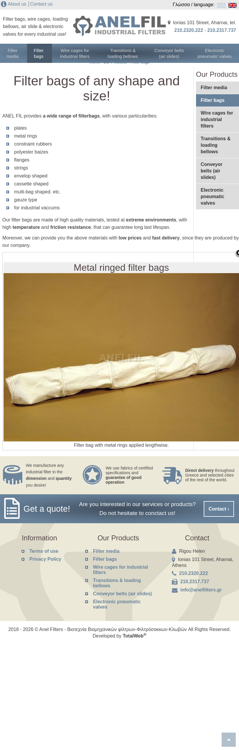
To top (228, 739)
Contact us (41, 3)
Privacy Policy (45, 559)
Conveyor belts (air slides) (171, 53)
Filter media (15, 53)
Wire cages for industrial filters (80, 53)
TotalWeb (134, 635)
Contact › (219, 508)
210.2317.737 (221, 30)
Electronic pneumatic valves (216, 53)
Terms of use (43, 551)
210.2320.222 (188, 30)
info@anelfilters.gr (201, 589)
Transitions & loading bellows (125, 53)
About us (17, 3)
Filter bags (44, 53)
